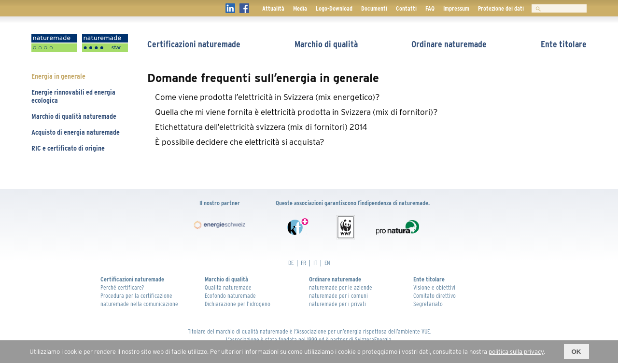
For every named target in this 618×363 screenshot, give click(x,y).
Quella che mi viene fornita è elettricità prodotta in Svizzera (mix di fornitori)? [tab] (296, 112)
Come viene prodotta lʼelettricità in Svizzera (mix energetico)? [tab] (267, 97)
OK (576, 351)
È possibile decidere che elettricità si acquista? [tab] (239, 142)
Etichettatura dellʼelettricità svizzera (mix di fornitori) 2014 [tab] (261, 127)
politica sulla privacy (516, 351)
